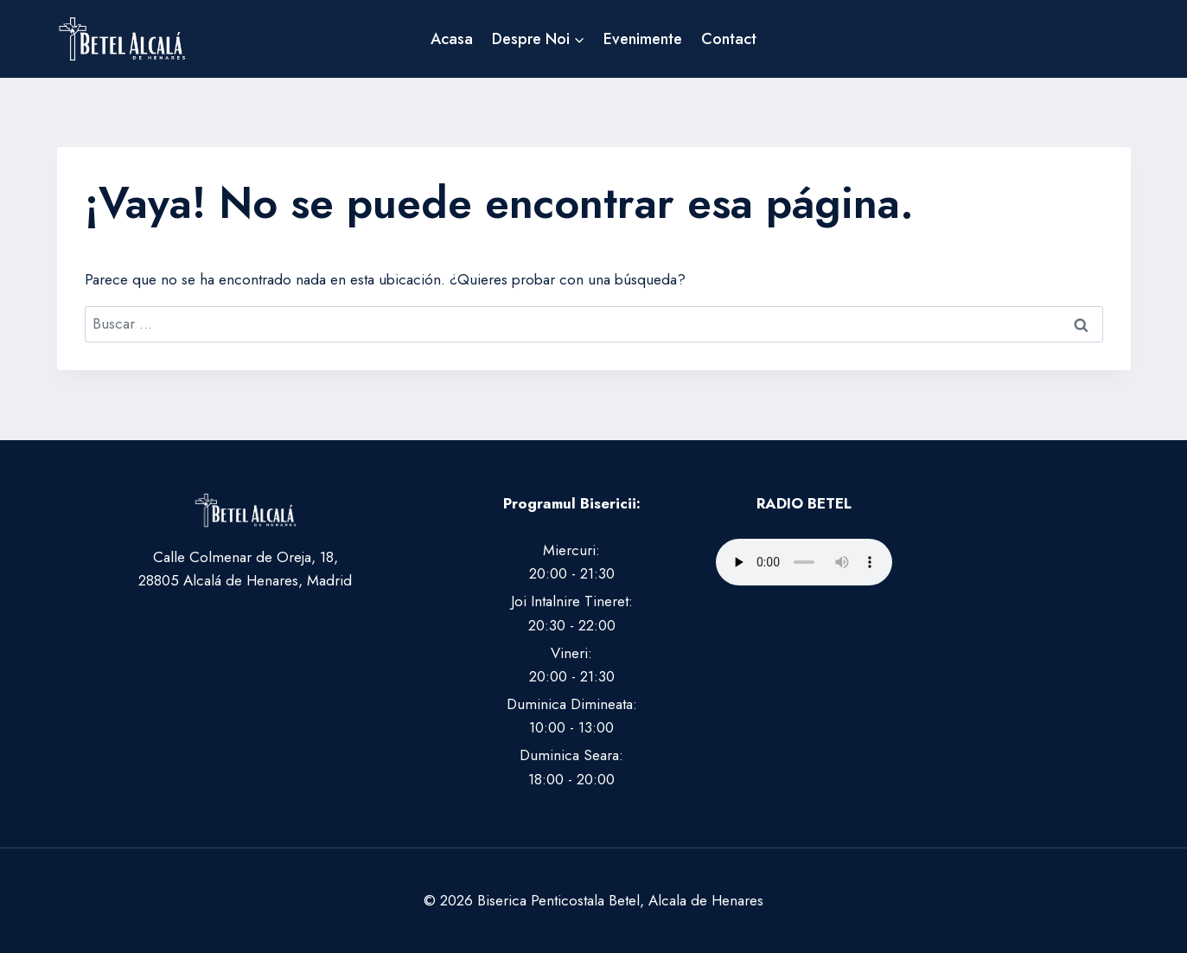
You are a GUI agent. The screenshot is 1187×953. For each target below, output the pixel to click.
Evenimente (642, 39)
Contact (728, 39)
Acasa (452, 39)
